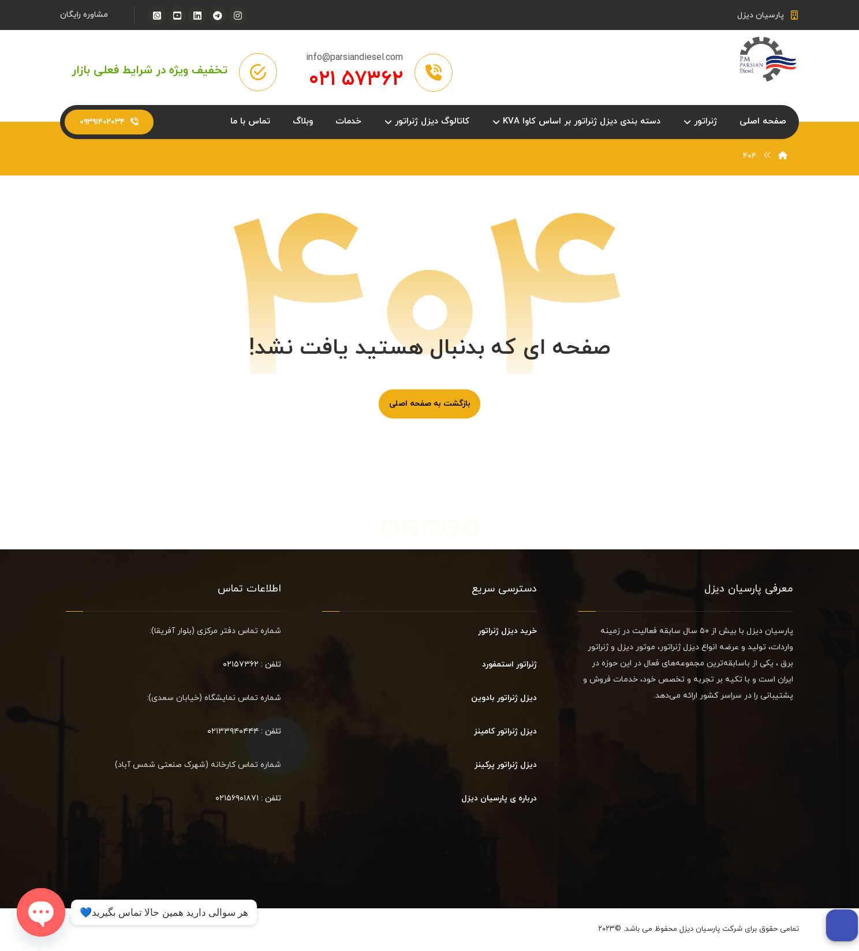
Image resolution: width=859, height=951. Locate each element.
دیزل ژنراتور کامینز (505, 732)
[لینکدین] (197, 15)
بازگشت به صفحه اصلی (430, 405)
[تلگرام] (217, 15)
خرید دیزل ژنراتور (507, 632)
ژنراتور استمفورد (509, 665)
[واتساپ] (157, 15)
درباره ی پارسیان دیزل (499, 799)
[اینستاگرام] (238, 15)
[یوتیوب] (177, 15)
